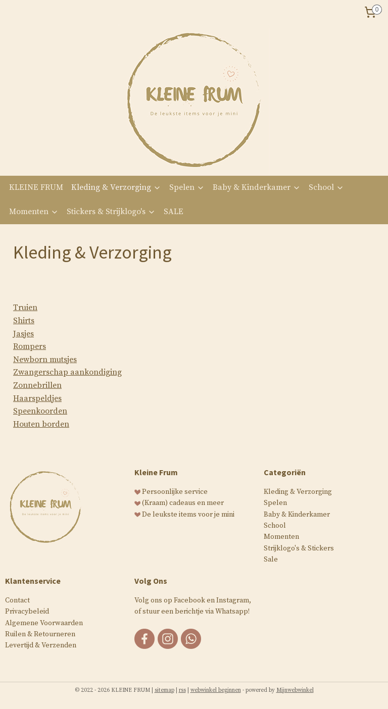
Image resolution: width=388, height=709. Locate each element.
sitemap (164, 690)
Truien (25, 307)
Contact (17, 600)
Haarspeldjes (37, 398)
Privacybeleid (27, 611)
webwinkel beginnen (215, 690)
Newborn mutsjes (45, 359)
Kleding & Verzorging (116, 187)
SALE (173, 212)
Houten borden (41, 424)
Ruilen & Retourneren (40, 634)
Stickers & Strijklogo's (111, 212)
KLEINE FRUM (36, 187)
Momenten (34, 212)
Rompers (29, 346)
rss (182, 690)
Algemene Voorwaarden (44, 623)
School (326, 187)
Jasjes (23, 334)
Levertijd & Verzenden (40, 645)
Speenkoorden (40, 411)
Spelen (187, 187)
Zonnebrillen (37, 385)
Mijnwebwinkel (295, 690)
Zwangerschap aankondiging (67, 372)
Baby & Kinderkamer (257, 187)
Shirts (23, 321)
